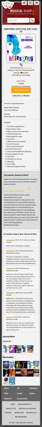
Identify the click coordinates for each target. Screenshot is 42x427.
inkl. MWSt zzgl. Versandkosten (21, 86)
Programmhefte (22, 398)
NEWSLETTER (11, 408)
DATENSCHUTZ (31, 412)
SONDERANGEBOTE (24, 404)
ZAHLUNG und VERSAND (27, 408)
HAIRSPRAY (7, 341)
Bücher (32, 393)
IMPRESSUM (19, 412)
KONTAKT (8, 412)
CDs (18, 388)
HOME (12, 404)
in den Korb (21, 90)
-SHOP (21, 11)
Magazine (8, 398)
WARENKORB (21, 417)
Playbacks (33, 388)
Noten (6, 388)
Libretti (19, 393)
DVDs (6, 393)
